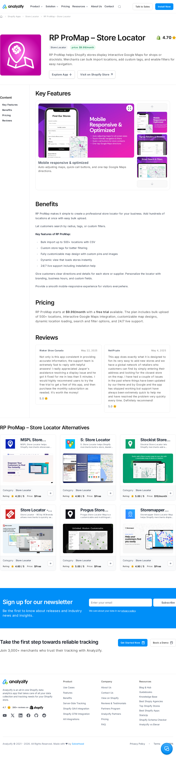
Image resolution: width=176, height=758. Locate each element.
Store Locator (32, 16)
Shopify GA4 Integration (76, 708)
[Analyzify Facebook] (28, 715)
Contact (109, 6)
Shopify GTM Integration (76, 713)
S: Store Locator (95, 439)
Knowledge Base (148, 696)
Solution (52, 6)
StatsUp (143, 715)
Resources (80, 6)
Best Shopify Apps (149, 710)
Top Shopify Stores (149, 705)
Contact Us (107, 692)
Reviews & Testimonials (113, 703)
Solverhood (78, 743)
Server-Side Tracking (74, 703)
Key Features (10, 104)
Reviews (7, 120)
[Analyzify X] (13, 715)
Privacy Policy (137, 743)
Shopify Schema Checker (153, 719)
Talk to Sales (142, 6)
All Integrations (71, 719)
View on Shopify (110, 698)
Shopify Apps (14, 16)
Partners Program (110, 708)
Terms (157, 743)
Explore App (62, 74)
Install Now (164, 6)
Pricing (65, 6)
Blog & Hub (145, 687)
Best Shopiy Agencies (151, 701)
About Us (96, 6)
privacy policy (128, 610)
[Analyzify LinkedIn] (20, 715)
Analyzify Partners (111, 713)
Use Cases (68, 687)
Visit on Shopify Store (96, 74)
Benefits (7, 110)
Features (67, 692)
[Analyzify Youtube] (5, 715)
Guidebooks (145, 692)
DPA (171, 743)
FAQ (103, 724)
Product (36, 6)
